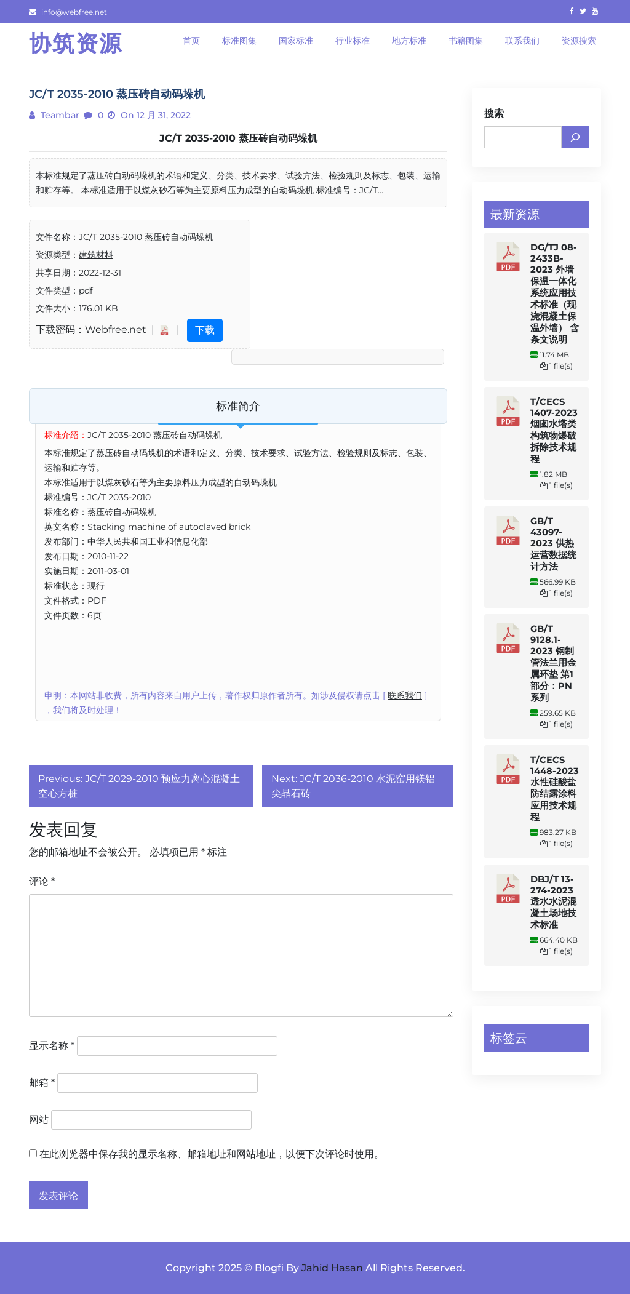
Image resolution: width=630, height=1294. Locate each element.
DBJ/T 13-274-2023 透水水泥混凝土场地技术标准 (553, 902)
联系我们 (405, 695)
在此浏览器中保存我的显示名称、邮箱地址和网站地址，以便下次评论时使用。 (211, 1154)
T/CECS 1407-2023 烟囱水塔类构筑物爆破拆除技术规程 (554, 430)
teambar (58, 115)
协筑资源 (75, 43)
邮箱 (42, 1082)
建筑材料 (96, 254)
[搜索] (575, 137)
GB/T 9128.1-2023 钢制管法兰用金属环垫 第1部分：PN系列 (553, 663)
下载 (205, 330)
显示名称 (51, 1046)
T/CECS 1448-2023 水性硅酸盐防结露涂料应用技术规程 (554, 788)
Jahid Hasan (332, 1268)
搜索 (494, 113)
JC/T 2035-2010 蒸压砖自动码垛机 (238, 138)
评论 (42, 881)
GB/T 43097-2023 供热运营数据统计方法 (553, 544)
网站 (39, 1119)
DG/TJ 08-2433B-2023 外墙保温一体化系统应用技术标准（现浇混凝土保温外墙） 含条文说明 (554, 293)
